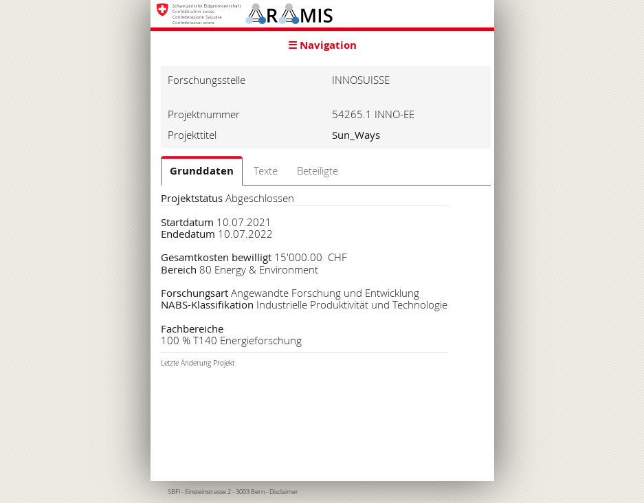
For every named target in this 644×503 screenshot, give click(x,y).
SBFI (174, 492)
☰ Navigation (322, 45)
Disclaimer (283, 492)
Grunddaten (202, 171)
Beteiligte (317, 170)
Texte (266, 170)
